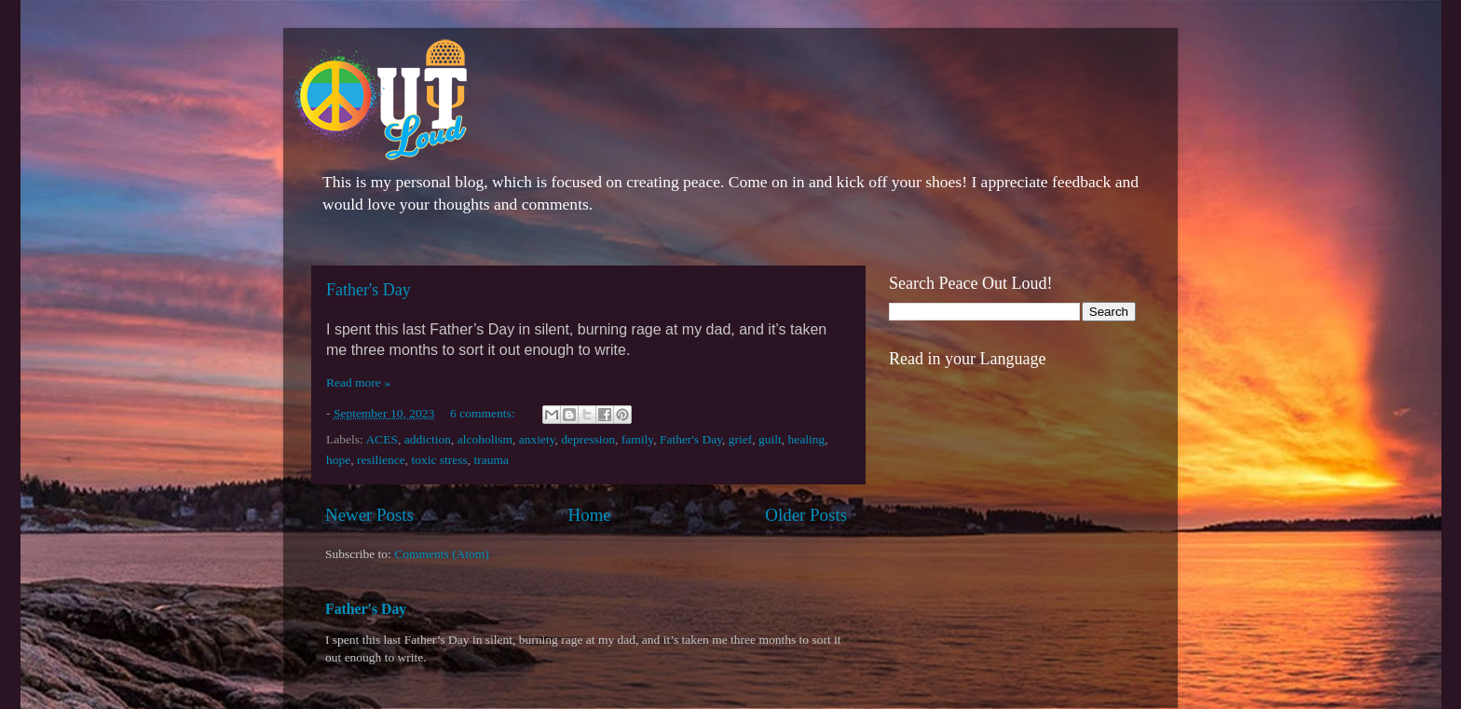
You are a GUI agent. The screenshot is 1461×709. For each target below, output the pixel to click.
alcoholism (484, 439)
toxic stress (439, 460)
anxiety (537, 439)
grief (740, 439)
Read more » (358, 382)
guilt (770, 439)
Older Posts (806, 515)
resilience (381, 460)
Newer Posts (369, 515)
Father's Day (368, 289)
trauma (491, 460)
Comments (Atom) (441, 554)
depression (588, 439)
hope (338, 460)
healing (807, 439)
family (637, 439)
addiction (427, 439)
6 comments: (484, 413)
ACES (381, 439)
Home (589, 515)
